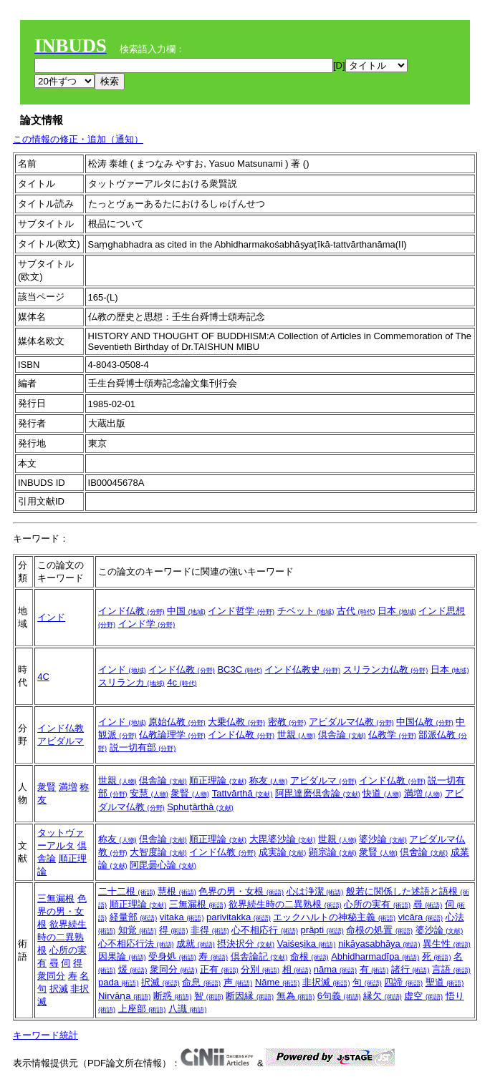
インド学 (147, 623)
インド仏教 (131, 610)
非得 (210, 930)
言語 (451, 969)
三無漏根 (56, 898)
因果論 (122, 956)
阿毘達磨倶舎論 (317, 793)
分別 (260, 969)
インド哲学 (241, 610)
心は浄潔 (315, 891)
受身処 (172, 956)
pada (118, 982)
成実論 (283, 852)
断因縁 (250, 995)
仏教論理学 (172, 734)
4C (43, 676)
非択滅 (326, 982)
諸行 (410, 969)
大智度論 (158, 852)
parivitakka (238, 917)
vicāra (420, 917)
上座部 (142, 1008)
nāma (335, 969)
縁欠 (382, 995)
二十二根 (126, 891)
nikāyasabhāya (379, 943)
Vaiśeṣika (306, 943)
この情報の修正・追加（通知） (78, 139)
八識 (187, 1008)
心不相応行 (264, 930)
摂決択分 (245, 943)
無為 (296, 995)
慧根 (177, 891)
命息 (201, 982)
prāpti (322, 930)
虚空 (423, 995)
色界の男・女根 (62, 911)
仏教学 (392, 734)
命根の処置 (379, 930)
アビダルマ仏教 (351, 721)
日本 (397, 610)
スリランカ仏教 (385, 669)
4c (181, 682)
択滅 (58, 988)
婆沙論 (383, 839)
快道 (381, 793)
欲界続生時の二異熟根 (62, 937)
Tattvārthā (242, 793)
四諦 (403, 982)
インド (51, 617)
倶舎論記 (259, 956)
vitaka (182, 917)
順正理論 (217, 780)
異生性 (447, 943)
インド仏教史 (302, 669)
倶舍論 (424, 852)
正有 (219, 969)
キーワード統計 (45, 1035)
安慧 (149, 793)
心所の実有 (377, 904)
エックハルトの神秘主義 (334, 917)
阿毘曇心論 (163, 864)
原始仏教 (177, 721)
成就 (195, 943)
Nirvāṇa (124, 995)
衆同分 (51, 975)
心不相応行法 (136, 943)
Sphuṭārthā (200, 806)
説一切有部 (143, 747)
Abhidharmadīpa (375, 956)
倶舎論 (342, 734)
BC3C (239, 669)
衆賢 (46, 786)
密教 (287, 721)
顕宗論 (333, 852)
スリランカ (131, 682)
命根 (309, 956)
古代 (356, 610)
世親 (296, 734)
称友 (268, 780)
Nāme (277, 982)
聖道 (445, 982)
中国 (186, 610)
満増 (68, 786)
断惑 (172, 995)
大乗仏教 (236, 721)
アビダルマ (60, 741)
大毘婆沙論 (282, 839)
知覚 (137, 930)
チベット (306, 610)
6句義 (339, 995)
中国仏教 (424, 721)
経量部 (134, 917)
